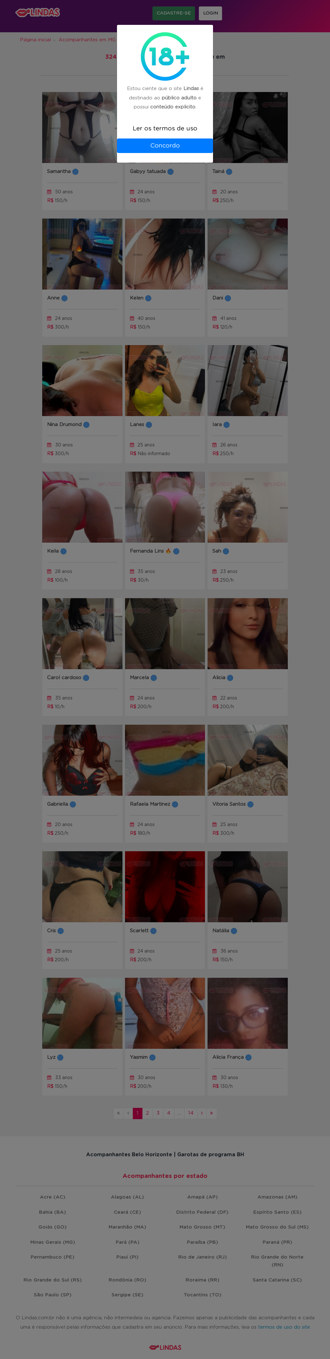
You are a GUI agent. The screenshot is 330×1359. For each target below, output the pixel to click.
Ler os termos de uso (165, 129)
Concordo (165, 146)
